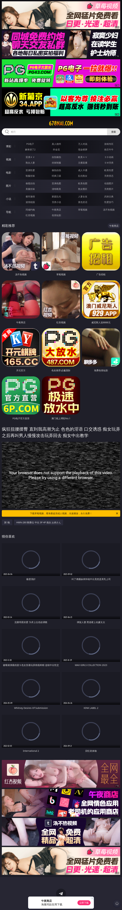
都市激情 (30, 196)
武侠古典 (108, 196)
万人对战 (82, 143)
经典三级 (56, 175)
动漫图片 (108, 183)
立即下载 (84, 902)
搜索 (113, 131)
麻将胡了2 (30, 149)
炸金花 (56, 149)
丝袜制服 (56, 162)
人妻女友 (82, 196)
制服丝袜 (30, 175)
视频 (8, 159)
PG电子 (30, 143)
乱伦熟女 (82, 175)
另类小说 (56, 202)
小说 (8, 199)
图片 (8, 186)
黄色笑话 (82, 202)
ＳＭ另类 (108, 162)
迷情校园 (30, 202)
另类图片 (108, 188)
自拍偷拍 (56, 157)
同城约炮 (30, 209)
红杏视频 (30, 215)
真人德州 (56, 143)
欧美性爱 (108, 170)
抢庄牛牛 (108, 149)
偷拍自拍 (56, 170)
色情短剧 (56, 215)
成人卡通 (82, 170)
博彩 (8, 146)
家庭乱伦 (56, 196)
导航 (8, 212)
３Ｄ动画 (108, 157)
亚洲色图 (56, 183)
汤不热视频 (109, 209)
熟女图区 (82, 188)
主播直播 (82, 162)
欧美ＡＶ (82, 157)
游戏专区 (108, 143)
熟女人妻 (30, 162)
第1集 (7, 522)
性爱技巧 (108, 202)
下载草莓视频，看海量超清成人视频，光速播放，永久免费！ (74, 513)
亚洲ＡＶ (30, 157)
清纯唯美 (56, 188)
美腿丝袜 (30, 188)
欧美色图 (82, 183)
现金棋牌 (82, 149)
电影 (8, 172)
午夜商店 (56, 209)
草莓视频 (82, 209)
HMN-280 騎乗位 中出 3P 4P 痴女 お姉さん (38, 522)
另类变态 (108, 175)
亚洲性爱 (30, 170)
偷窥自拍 (30, 183)
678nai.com (61, 123)
